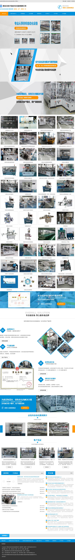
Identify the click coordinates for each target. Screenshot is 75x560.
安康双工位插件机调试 (9, 273)
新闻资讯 (39, 13)
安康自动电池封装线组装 (28, 162)
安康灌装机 (65, 226)
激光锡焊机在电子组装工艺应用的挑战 (25, 494)
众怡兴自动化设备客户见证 (9, 459)
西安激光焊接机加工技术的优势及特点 (9, 505)
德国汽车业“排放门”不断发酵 (8, 509)
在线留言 (69, 1)
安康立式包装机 (9, 226)
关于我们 (56, 13)
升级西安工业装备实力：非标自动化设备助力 (11, 487)
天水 (21, 548)
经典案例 (23, 13)
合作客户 (47, 13)
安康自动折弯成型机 (9, 257)
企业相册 (31, 13)
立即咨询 (61, 303)
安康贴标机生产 (28, 226)
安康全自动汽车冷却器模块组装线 (28, 146)
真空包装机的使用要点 (6, 507)
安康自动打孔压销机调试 (47, 257)
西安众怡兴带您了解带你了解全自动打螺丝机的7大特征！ (13, 493)
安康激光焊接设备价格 (46, 289)
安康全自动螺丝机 (65, 162)
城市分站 (13, 548)
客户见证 (37, 440)
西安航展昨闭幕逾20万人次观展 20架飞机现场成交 (58, 526)
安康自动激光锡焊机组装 (9, 162)
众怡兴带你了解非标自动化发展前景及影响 (56, 489)
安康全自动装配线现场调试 (9, 146)
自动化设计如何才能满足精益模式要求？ (56, 483)
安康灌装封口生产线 (9, 130)
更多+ (42, 473)
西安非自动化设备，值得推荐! (28, 459)
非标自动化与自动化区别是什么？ (54, 477)
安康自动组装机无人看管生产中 (65, 146)
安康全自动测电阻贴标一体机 (65, 194)
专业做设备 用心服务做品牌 (37, 315)
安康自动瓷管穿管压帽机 (9, 178)
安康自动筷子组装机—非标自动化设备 (46, 178)
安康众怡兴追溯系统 (28, 289)
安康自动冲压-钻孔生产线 (47, 146)
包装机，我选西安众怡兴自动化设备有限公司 (65, 460)
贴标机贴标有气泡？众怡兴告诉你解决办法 (56, 501)
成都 (25, 548)
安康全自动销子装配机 (28, 273)
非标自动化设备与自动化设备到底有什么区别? (11, 491)
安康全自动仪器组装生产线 (65, 130)
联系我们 (73, 1)
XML (10, 548)
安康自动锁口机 (28, 257)
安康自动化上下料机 (65, 241)
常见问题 (50, 473)
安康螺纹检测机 (28, 194)
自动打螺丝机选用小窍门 (52, 514)
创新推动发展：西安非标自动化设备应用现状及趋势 (28, 476)
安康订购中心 (13, 13)
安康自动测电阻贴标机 (9, 210)
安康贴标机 (46, 226)
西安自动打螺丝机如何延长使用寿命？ (55, 508)
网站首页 (4, 13)
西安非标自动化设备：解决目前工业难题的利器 (11, 489)
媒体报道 (6, 473)
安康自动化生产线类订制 (14, 540)
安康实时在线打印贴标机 (28, 210)
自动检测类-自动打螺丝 (15, 434)
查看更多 (9, 467)
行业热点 (15, 473)
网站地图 (64, 1)
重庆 (28, 548)
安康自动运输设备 (46, 241)
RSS (7, 548)
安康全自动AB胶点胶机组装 (46, 273)
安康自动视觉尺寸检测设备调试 (65, 178)
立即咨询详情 (43, 373)
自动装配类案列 (37, 434)
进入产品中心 (5, 357)
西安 (16, 548)
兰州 (18, 548)
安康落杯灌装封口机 (28, 130)
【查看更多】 (20, 483)
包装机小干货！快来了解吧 (53, 520)
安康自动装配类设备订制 (28, 540)
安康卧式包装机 (65, 210)
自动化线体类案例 (59, 434)
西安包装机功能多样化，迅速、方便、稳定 (47, 460)
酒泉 (23, 548)
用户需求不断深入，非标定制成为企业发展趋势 (57, 495)
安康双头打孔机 (65, 257)
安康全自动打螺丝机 (9, 194)
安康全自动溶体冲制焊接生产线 (46, 130)
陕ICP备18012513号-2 (31, 547)
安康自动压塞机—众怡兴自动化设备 (65, 273)
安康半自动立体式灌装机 (28, 241)
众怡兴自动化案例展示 (37, 415)
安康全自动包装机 (46, 210)
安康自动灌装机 (9, 241)
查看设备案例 (5, 340)
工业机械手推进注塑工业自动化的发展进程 (10, 511)
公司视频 (64, 13)
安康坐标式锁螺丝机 (28, 178)
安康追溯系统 (9, 289)
